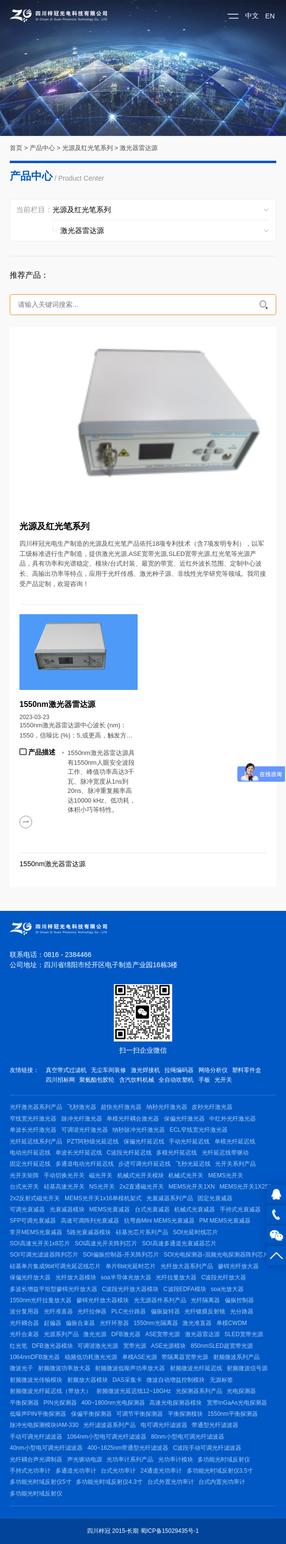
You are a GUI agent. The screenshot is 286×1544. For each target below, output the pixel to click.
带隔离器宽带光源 (184, 1357)
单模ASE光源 (139, 1357)
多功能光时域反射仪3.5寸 (220, 1470)
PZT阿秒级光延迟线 (93, 1141)
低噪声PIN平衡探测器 (38, 1413)
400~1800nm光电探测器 (112, 1402)
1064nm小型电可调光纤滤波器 (106, 1436)
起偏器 (52, 1323)
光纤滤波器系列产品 (109, 1425)
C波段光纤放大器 (224, 1277)
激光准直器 (197, 1323)
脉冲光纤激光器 (81, 1118)
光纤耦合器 (24, 1323)
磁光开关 (100, 1175)
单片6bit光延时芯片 (131, 1266)
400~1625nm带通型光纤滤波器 (128, 1447)
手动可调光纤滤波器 (36, 1436)
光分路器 (241, 1311)
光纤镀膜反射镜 (204, 1311)
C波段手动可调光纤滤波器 (207, 1447)
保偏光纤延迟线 (144, 1141)
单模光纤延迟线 (234, 1141)
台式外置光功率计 (170, 1481)
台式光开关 (24, 1186)
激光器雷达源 (139, 147)
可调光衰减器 (27, 1209)
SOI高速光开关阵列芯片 (106, 1243)
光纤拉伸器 (92, 1311)
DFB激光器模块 (52, 1346)
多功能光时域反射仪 (223, 1459)
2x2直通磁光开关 (141, 1186)
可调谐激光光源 (97, 1346)
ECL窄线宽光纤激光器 (199, 1129)
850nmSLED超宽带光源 (222, 1346)
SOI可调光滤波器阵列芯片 (44, 1254)
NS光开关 (102, 1186)
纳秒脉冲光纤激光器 (138, 1129)
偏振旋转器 (165, 1311)
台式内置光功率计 (221, 1481)
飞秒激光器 (81, 1107)
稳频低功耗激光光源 (91, 1357)
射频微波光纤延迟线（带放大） (50, 1391)
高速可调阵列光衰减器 (90, 1220)
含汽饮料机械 (136, 1079)
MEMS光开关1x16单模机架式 (103, 1198)
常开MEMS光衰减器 (36, 1232)
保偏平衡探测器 (91, 1413)
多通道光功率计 (75, 1470)
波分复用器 (24, 1311)
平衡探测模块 (185, 1413)
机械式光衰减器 (194, 1209)
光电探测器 (241, 1391)
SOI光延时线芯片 (195, 1232)
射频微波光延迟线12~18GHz (133, 1391)
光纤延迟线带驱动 (225, 1152)
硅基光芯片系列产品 (142, 1232)
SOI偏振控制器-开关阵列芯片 (121, 1254)
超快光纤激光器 (121, 1107)
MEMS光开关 (225, 1175)
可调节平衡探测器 (139, 1413)
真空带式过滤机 (66, 1070)
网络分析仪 (213, 1070)
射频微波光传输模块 (36, 1379)
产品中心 (42, 147)
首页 (16, 147)
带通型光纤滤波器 (215, 1425)
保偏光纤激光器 (184, 1118)
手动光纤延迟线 (189, 1141)
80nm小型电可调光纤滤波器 (187, 1436)
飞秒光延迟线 (193, 1163)
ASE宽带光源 (162, 1334)
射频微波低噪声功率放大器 (130, 1368)
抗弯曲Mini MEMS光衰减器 (159, 1220)
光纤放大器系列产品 (187, 1266)
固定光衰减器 (214, 1198)
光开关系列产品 (235, 1163)
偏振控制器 (239, 1300)
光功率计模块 (175, 1459)
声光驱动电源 (84, 1459)
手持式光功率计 (30, 1470)
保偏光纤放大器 (30, 1277)
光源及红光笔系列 (87, 147)
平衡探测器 (24, 1402)
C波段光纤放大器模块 (130, 1289)
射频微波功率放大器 (64, 1368)
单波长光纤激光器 (33, 1129)
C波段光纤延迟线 (129, 1152)
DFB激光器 (126, 1334)
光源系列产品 (61, 1334)
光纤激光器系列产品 (36, 1107)
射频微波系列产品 (236, 1357)
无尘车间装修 (108, 1070)
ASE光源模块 (168, 1346)
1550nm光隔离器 (155, 1323)
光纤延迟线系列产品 (36, 1141)
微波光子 (21, 1368)
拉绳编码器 (179, 1070)
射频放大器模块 (87, 1379)
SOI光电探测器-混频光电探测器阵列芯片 (216, 1254)
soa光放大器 (227, 1289)
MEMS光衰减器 (109, 1209)
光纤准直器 (58, 1311)
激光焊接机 (145, 1070)
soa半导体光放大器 (126, 1277)
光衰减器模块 (67, 1209)
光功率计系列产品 (130, 1459)
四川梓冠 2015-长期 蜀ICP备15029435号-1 (142, 1530)
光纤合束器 (24, 1334)
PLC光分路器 (128, 1311)
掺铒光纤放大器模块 (102, 1300)
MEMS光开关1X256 (245, 1186)
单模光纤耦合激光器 (133, 1118)
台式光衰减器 (152, 1209)
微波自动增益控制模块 (175, 1379)
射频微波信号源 (247, 1368)
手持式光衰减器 (240, 1209)
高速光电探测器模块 (175, 1402)
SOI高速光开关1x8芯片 (40, 1243)
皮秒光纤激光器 (212, 1107)
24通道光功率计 (161, 1470)
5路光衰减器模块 (89, 1232)
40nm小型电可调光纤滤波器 (46, 1447)
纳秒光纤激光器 (166, 1107)
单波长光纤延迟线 (78, 1152)
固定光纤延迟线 (30, 1163)
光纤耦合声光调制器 (36, 1459)
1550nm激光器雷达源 (52, 864)
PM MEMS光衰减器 (224, 1220)
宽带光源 (134, 1346)
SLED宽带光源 (244, 1334)
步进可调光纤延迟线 (144, 1163)
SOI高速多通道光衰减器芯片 (179, 1243)
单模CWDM (231, 1323)
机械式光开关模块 (140, 1175)
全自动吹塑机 (176, 1079)
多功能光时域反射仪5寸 (41, 1481)
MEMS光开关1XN (191, 1186)
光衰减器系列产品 (169, 1198)
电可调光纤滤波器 (164, 1425)
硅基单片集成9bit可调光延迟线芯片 (55, 1266)
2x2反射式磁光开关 (35, 1198)
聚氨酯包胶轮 (96, 1079)
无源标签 (221, 1379)
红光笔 (18, 1346)
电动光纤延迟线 (30, 1152)
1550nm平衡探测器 (232, 1413)
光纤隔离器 (205, 1300)
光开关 (223, 1079)
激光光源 (95, 1334)
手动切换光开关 (64, 1175)
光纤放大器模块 (75, 1277)
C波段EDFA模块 (184, 1289)
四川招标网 (60, 1079)
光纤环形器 (114, 1323)
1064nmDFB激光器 (35, 1357)
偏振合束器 (80, 1323)
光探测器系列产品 (199, 1391)
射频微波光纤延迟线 (196, 1368)
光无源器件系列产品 (160, 1300)
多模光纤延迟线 (176, 1152)
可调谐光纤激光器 (84, 1129)
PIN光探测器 (60, 1402)
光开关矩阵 (24, 1175)
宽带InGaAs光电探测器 (237, 1402)
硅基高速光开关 (64, 1186)
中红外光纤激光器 (232, 1118)
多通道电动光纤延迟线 (84, 1163)
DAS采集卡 (127, 1379)
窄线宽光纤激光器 (33, 1118)
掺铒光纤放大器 (238, 1266)
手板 (204, 1079)
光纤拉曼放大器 (176, 1277)
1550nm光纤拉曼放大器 (41, 1300)
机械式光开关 (185, 1175)
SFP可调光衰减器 (33, 1220)
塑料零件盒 (246, 1070)
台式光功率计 (118, 1470)
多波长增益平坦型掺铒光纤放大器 (53, 1289)
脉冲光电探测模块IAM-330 (44, 1425)
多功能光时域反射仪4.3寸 (109, 1481)
